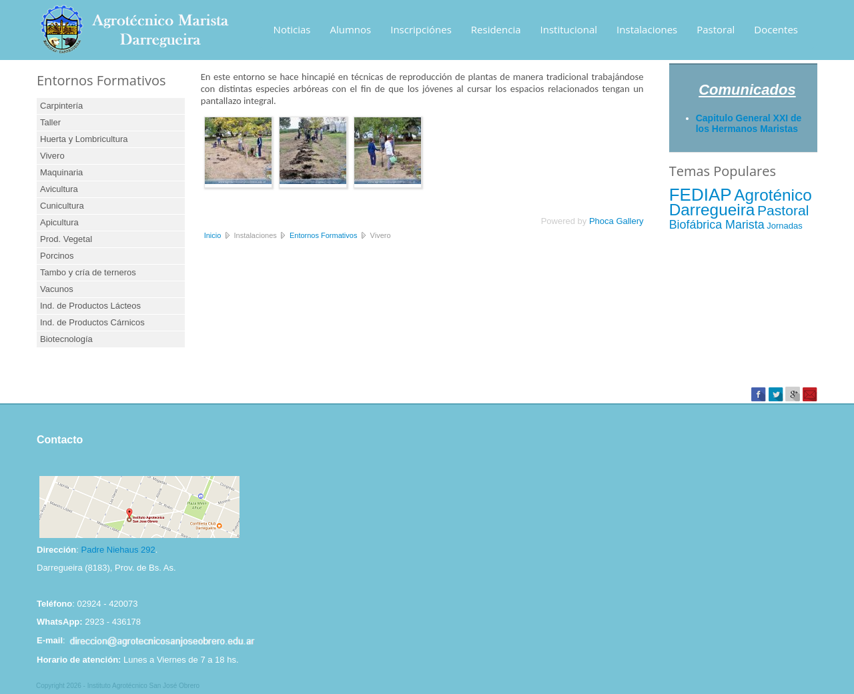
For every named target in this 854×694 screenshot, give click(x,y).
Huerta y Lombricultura (84, 139)
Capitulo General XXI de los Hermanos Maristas (749, 123)
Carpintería (61, 106)
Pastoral (716, 29)
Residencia (496, 29)
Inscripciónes (421, 29)
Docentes (776, 29)
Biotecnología (66, 339)
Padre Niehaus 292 (118, 550)
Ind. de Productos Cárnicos (92, 322)
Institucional (569, 29)
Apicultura (59, 222)
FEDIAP (700, 195)
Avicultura (59, 189)
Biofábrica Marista (717, 224)
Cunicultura (62, 206)
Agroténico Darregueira (740, 202)
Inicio (213, 235)
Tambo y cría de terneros (88, 272)
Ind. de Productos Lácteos (90, 306)
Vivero (52, 156)
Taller (50, 122)
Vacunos (56, 289)
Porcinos (57, 256)
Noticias (292, 29)
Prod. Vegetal (66, 239)
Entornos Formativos (323, 235)
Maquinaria (61, 172)
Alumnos (351, 29)
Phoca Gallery (616, 221)
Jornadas (784, 226)
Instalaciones (646, 29)
